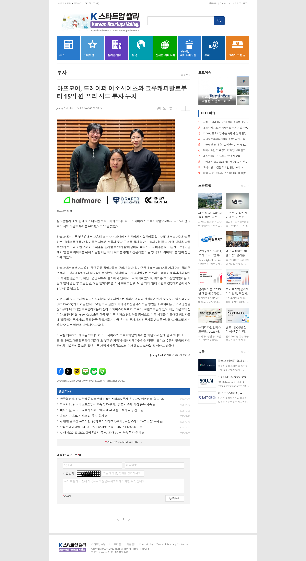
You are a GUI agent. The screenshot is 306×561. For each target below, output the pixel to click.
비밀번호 (131, 465)
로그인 (246, 3)
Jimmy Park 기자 (65, 108)
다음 (129, 519)
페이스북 (60, 371)
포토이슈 (204, 72)
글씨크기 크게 (183, 108)
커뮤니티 (213, 3)
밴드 (102, 371)
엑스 (68, 371)
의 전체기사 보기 (168, 355)
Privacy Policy (146, 544)
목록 (159, 108)
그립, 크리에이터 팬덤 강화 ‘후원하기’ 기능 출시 (226, 122)
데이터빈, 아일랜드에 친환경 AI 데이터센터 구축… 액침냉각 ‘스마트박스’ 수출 (226, 167)
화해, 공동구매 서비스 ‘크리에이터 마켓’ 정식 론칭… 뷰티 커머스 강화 (226, 173)
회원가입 (236, 3)
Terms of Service (165, 544)
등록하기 (175, 498)
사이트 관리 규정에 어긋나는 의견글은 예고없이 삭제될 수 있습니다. (104, 481)
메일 (165, 108)
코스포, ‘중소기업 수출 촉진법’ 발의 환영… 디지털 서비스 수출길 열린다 (226, 133)
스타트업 (204, 186)
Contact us (225, 3)
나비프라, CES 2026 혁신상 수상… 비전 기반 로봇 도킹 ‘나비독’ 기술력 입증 (226, 161)
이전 (118, 519)
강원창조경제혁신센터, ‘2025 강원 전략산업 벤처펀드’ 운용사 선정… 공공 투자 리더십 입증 (226, 139)
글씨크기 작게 (187, 108)
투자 (188, 74)
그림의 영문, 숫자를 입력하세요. (122, 473)
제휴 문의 (131, 544)
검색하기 (219, 20)
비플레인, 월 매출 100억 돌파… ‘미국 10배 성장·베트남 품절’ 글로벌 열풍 (226, 144)
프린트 (171, 108)
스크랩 (177, 108)
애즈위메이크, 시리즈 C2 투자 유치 (222, 156)
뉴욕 (201, 352)
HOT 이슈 (208, 113)
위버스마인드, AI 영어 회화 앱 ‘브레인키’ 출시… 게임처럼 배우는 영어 (226, 150)
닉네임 (68, 465)
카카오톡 (77, 371)
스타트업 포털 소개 (101, 544)
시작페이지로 (64, 3)
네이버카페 (93, 371)
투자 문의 (118, 544)
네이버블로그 (85, 371)
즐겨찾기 (78, 3)
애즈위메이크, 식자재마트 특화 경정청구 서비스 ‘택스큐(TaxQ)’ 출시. (226, 127)
